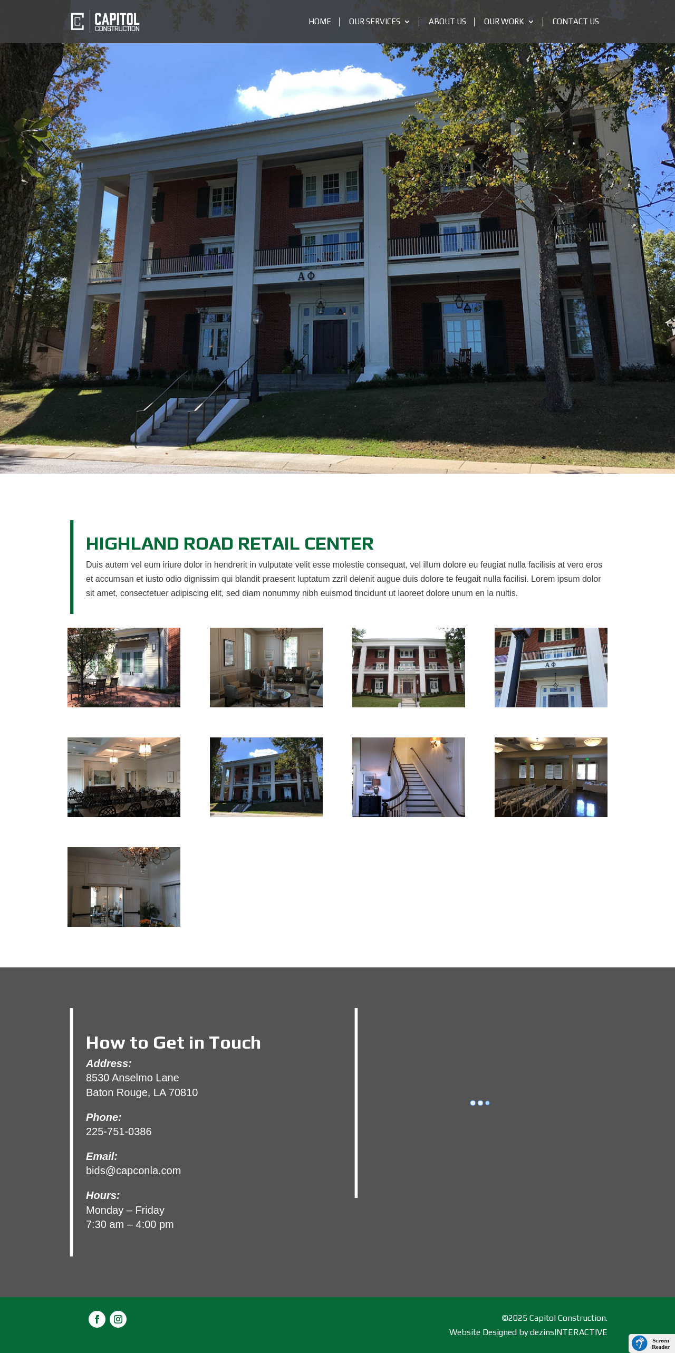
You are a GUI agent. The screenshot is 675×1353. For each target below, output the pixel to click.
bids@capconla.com (133, 1170)
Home (319, 21)
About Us (447, 21)
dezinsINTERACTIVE (569, 1332)
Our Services (374, 21)
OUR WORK (504, 21)
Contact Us (576, 21)
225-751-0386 (119, 1131)
